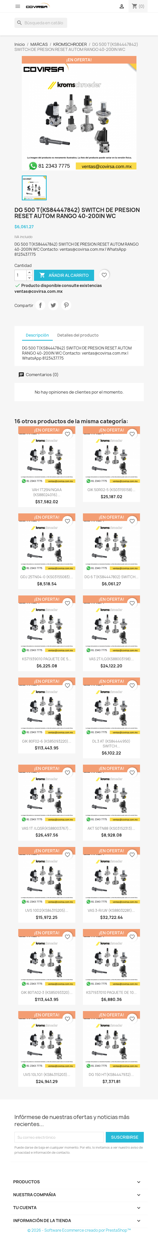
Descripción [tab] (37, 335)
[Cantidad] (20, 275)
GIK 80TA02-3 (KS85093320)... (47, 992)
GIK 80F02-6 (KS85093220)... (46, 741)
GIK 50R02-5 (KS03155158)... (111, 489)
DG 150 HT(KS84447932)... (111, 1074)
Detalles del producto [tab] (78, 335)
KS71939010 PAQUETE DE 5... (46, 658)
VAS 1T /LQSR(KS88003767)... (47, 828)
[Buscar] (40, 23)
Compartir (40, 305)
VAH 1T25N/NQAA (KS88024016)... (47, 492)
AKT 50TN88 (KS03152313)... (111, 828)
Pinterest (66, 305)
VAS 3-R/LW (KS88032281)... (111, 910)
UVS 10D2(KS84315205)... (46, 910)
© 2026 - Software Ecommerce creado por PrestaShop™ (79, 1230)
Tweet (53, 305)
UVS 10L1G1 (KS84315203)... (46, 1074)
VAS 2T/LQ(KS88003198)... (111, 658)
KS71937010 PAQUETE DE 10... (111, 992)
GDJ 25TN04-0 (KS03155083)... (46, 576)
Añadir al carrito (64, 275)
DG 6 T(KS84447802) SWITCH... (111, 576)
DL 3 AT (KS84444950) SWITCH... (111, 744)
